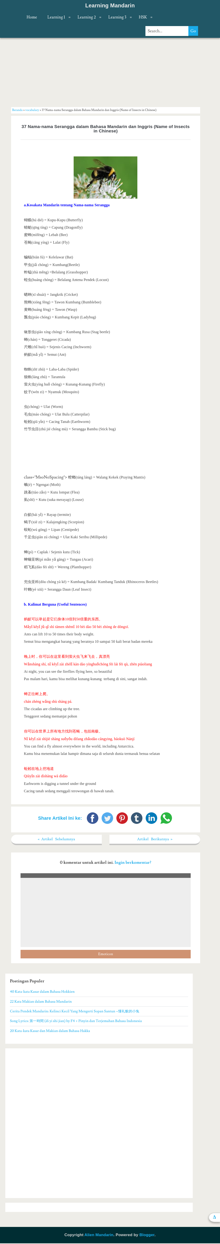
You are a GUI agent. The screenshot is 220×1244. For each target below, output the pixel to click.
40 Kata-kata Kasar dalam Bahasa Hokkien (42, 992)
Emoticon (105, 955)
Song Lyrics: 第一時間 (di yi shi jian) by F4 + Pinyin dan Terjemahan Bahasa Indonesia (76, 1021)
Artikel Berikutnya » (154, 839)
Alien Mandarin (98, 1235)
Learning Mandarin (110, 6)
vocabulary (32, 110)
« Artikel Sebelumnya (56, 839)
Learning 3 (117, 17)
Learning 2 (87, 17)
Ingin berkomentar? (133, 863)
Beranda (17, 110)
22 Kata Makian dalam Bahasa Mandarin (41, 1002)
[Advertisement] (105, 72)
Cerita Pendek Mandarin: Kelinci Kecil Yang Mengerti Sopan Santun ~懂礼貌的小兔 (74, 1012)
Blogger (146, 1235)
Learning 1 (56, 17)
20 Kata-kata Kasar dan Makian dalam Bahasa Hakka (50, 1031)
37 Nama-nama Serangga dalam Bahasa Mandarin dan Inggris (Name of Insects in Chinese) (105, 128)
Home (32, 17)
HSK (143, 17)
